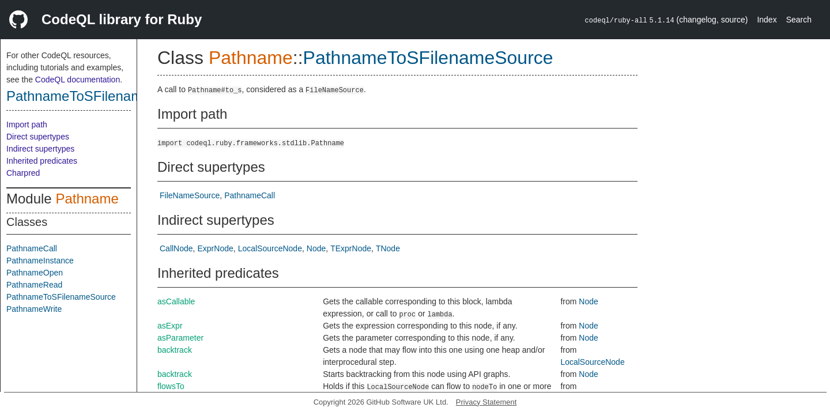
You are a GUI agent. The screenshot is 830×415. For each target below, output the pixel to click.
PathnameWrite (34, 309)
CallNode (176, 248)
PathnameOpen (34, 272)
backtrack (174, 349)
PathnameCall (31, 248)
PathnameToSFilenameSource (100, 96)
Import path (26, 124)
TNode (388, 248)
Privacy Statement (486, 402)
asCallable (176, 301)
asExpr (170, 325)
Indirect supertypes (40, 148)
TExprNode (350, 248)
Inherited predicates (41, 160)
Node (316, 248)
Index (766, 19)
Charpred (23, 173)
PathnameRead (34, 284)
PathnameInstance (40, 260)
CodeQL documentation (77, 79)
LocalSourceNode (270, 248)
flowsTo (170, 386)
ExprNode (215, 248)
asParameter (180, 337)
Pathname (86, 198)
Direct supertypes (37, 136)
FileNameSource (190, 195)
